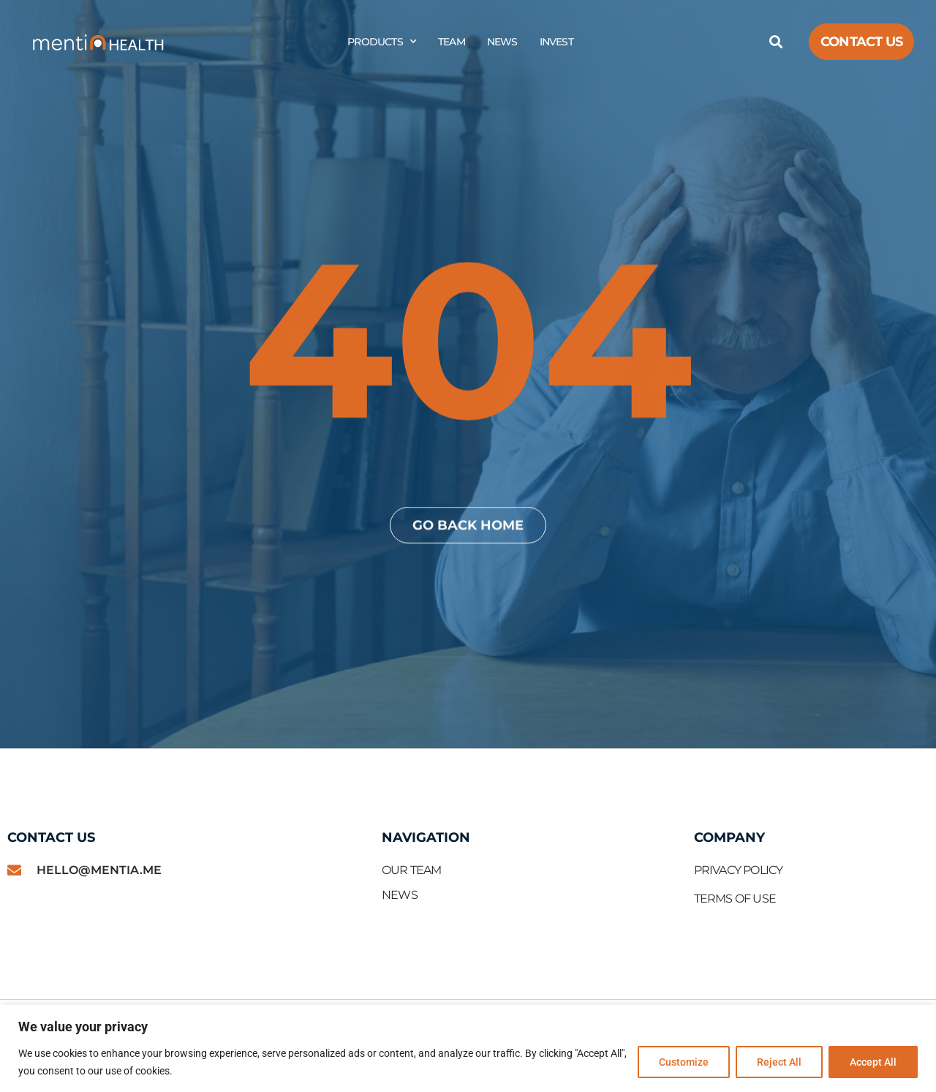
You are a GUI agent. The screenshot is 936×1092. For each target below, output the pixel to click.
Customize (684, 1062)
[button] (775, 42)
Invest (556, 41)
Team (451, 41)
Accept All (873, 1062)
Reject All (779, 1062)
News (502, 41)
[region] (468, 1048)
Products (381, 42)
